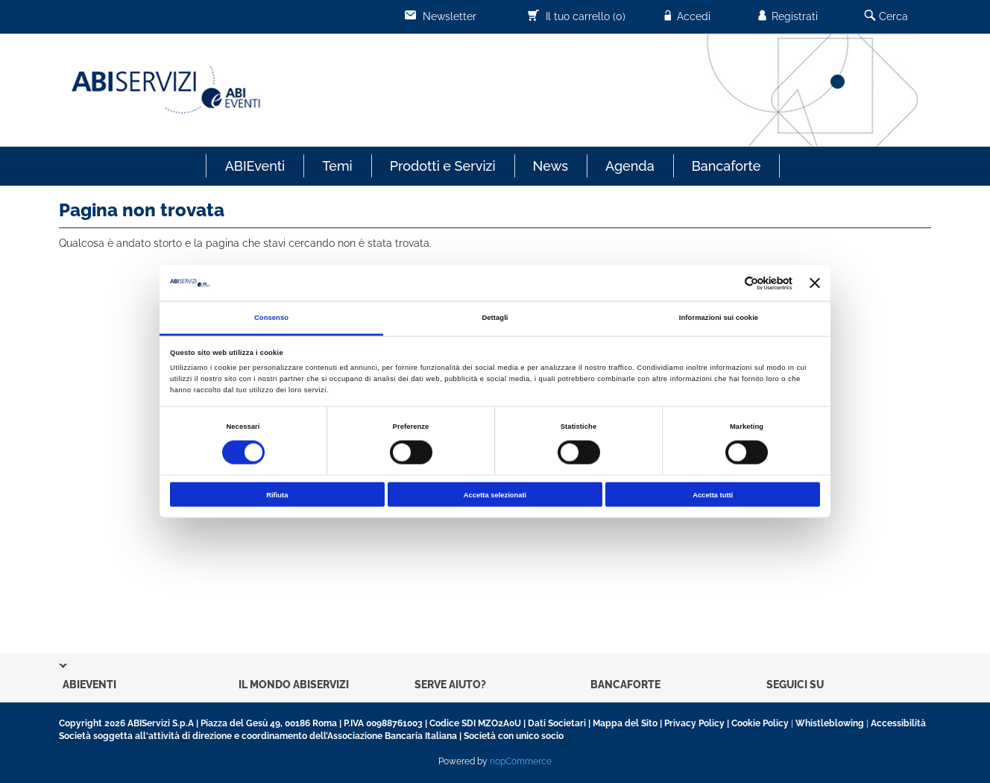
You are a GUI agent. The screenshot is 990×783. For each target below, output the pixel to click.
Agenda (630, 166)
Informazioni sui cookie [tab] (718, 317)
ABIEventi (255, 166)
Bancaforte (726, 166)
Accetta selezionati (495, 494)
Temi (337, 166)
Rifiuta (277, 494)
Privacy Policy (694, 723)
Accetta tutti (713, 494)
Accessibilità (898, 723)
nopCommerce (521, 761)
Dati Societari (557, 723)
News (550, 166)
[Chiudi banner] (815, 283)
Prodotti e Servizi (443, 166)
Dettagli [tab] (495, 317)
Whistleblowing (829, 723)
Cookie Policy (760, 723)
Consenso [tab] (271, 317)
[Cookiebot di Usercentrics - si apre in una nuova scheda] (727, 283)
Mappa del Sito (625, 723)
